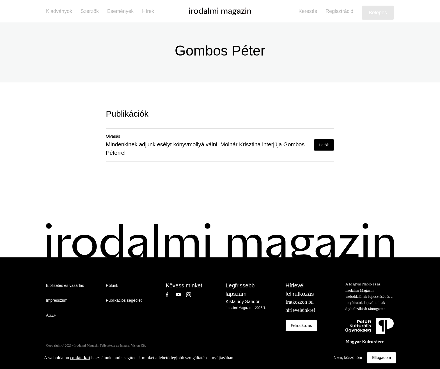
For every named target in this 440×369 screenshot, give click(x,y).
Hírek (148, 11)
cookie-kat (80, 357)
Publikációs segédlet (124, 300)
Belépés (378, 12)
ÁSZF (51, 315)
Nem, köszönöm (348, 357)
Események (120, 11)
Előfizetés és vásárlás (65, 285)
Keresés (308, 11)
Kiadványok (59, 11)
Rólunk (112, 285)
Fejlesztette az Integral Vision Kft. (123, 345)
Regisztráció (339, 11)
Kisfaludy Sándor (243, 301)
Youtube (181, 295)
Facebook (171, 295)
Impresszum (56, 300)
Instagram (191, 295)
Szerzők (90, 11)
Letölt (324, 145)
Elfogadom (381, 357)
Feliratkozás (301, 325)
